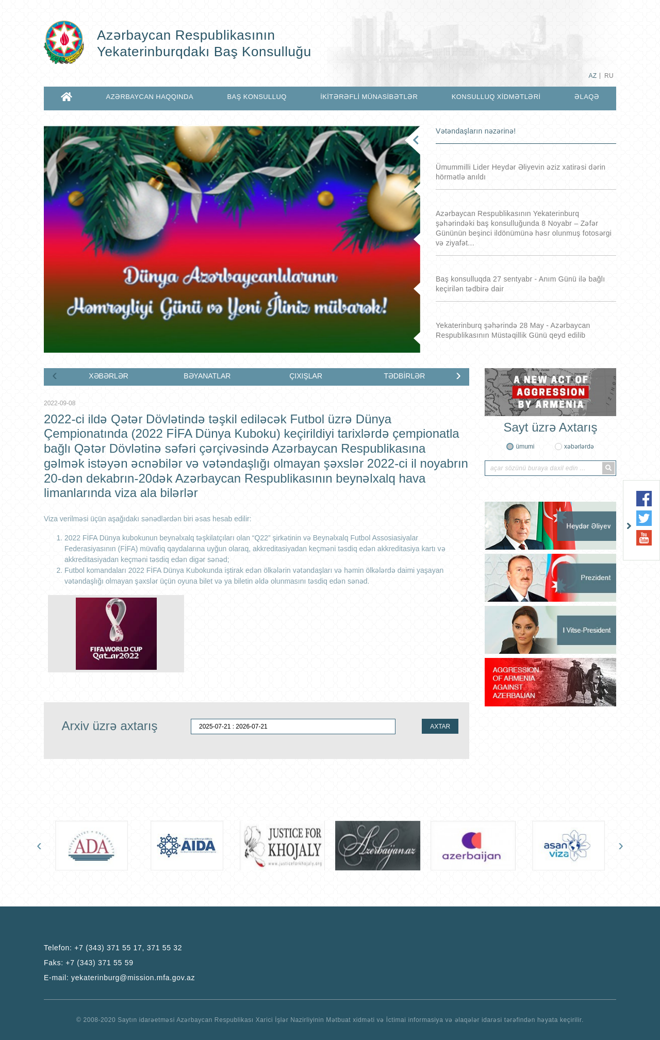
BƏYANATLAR (207, 376)
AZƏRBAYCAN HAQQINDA (149, 97)
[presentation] (54, 375)
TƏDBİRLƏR (404, 376)
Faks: (89, 963)
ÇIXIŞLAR (305, 376)
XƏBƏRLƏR (108, 376)
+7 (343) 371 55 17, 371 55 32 (128, 948)
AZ (592, 76)
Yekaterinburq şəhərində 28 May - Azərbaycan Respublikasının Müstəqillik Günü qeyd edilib (513, 330)
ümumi (525, 446)
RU (609, 76)
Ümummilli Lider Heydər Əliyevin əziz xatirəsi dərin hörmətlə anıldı (520, 172)
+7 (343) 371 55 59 (99, 963)
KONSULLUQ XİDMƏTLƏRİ (496, 97)
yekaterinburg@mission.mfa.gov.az (133, 977)
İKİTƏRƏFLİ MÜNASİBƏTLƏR (369, 97)
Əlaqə (586, 97)
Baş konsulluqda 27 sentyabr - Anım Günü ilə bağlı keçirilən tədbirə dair (520, 284)
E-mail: (119, 977)
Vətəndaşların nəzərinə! (476, 131)
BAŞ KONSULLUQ (256, 97)
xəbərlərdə (579, 446)
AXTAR (440, 726)
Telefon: (113, 948)
